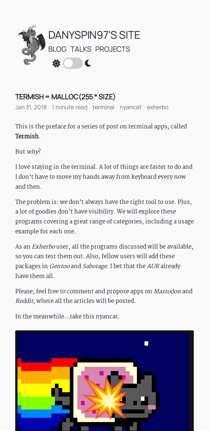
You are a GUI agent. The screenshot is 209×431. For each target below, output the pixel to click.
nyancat (131, 107)
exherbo (157, 107)
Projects (112, 49)
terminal (103, 107)
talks (80, 49)
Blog (57, 49)
